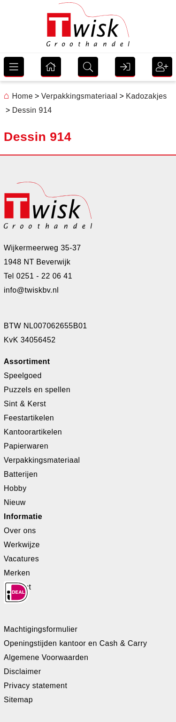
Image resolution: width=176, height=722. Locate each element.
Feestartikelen (29, 418)
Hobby (15, 488)
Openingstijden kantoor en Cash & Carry (75, 643)
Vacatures (21, 559)
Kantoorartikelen (33, 432)
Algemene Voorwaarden (46, 657)
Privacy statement (35, 686)
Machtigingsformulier (40, 629)
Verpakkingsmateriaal (42, 460)
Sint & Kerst (25, 404)
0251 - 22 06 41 (44, 276)
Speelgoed (23, 376)
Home (18, 96)
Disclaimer (22, 671)
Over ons (20, 531)
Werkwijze (22, 545)
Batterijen (21, 474)
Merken (17, 573)
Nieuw (15, 502)
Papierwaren (26, 446)
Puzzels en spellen (37, 390)
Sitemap (18, 700)
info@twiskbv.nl (31, 290)
